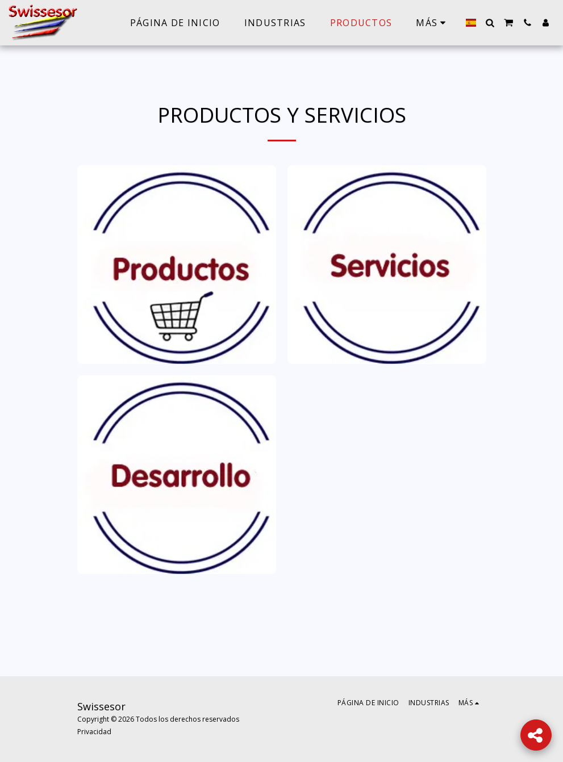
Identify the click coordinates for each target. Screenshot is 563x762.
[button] (489, 22)
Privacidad (94, 731)
